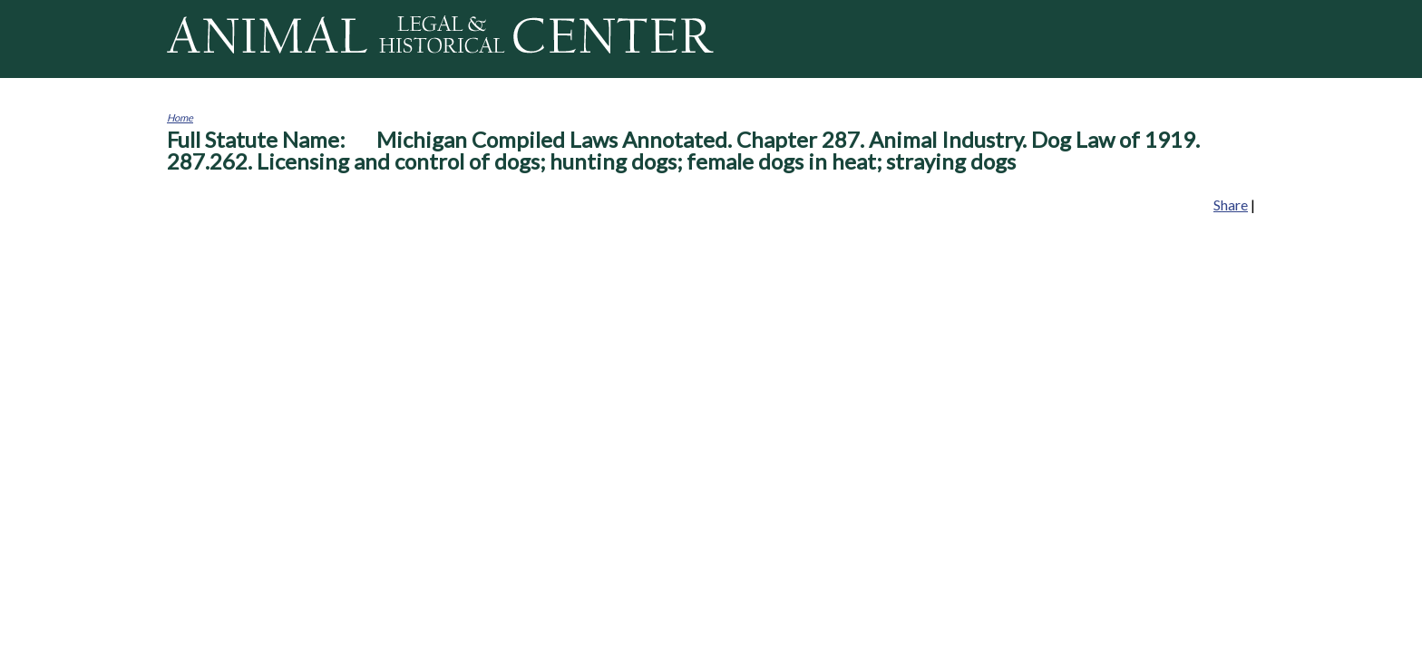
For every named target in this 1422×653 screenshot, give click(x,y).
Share (1230, 204)
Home (180, 117)
